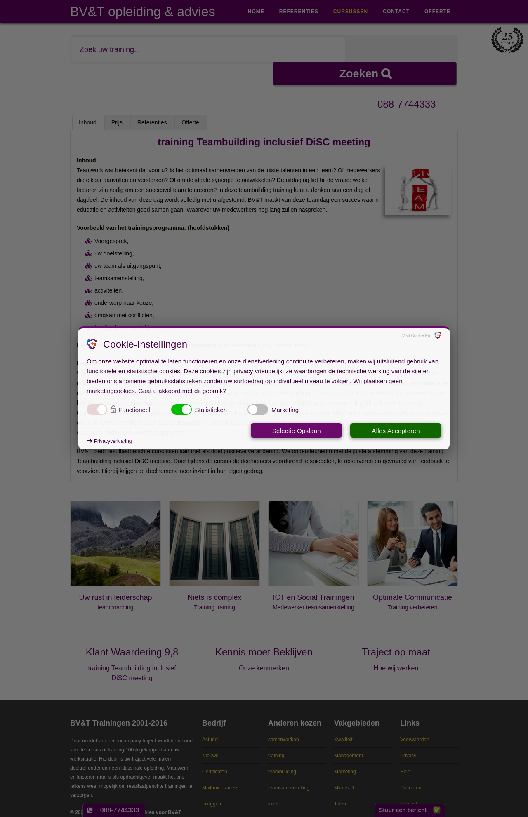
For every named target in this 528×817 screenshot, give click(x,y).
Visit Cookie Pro (416, 335)
